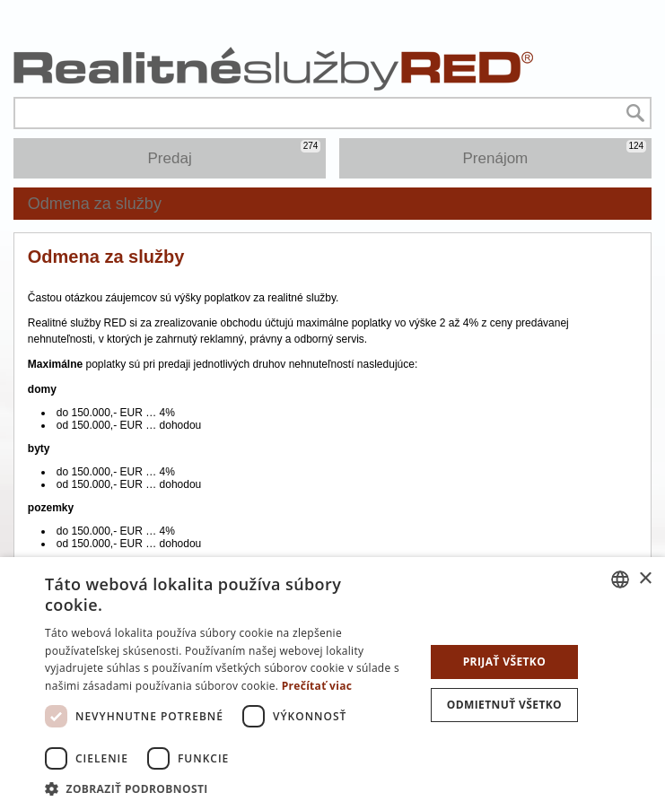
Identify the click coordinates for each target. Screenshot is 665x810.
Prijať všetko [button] (505, 661)
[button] (229, 788)
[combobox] (620, 579)
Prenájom (555, 153)
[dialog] (332, 683)
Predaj (234, 153)
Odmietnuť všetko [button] (504, 704)
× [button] (645, 579)
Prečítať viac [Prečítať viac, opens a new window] (317, 685)
